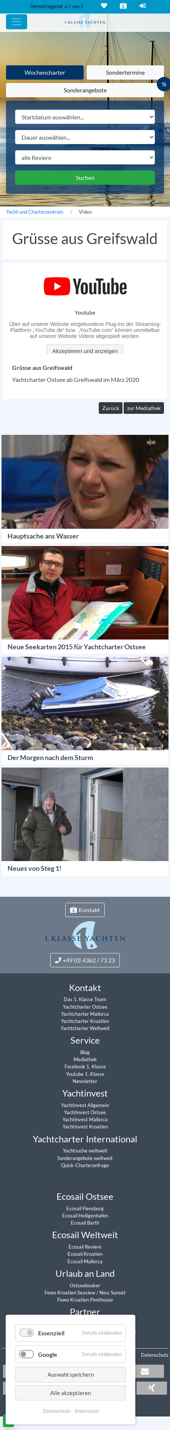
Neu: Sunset (113, 1293)
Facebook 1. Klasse (85, 1066)
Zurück (110, 408)
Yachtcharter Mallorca (85, 1014)
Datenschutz (154, 1355)
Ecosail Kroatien (85, 1254)
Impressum (87, 1411)
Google (47, 1354)
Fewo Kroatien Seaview (70, 1293)
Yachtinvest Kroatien (85, 1127)
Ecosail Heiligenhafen (85, 1216)
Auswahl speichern (70, 1374)
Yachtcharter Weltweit (85, 1028)
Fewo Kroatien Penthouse (85, 1300)
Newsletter (85, 1081)
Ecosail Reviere (85, 1247)
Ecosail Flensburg (85, 1208)
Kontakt (122, 5)
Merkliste (103, 5)
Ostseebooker (85, 1285)
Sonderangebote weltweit (85, 1158)
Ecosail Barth (85, 1223)
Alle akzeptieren (70, 1392)
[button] (145, 1371)
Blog (85, 1052)
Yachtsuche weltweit (85, 1151)
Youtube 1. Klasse (85, 1074)
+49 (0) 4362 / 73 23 (85, 960)
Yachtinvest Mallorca (85, 1119)
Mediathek (85, 1059)
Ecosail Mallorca (85, 1261)
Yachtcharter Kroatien (85, 1021)
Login (141, 5)
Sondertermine (125, 72)
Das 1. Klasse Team (85, 999)
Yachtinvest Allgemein (85, 1105)
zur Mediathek (144, 408)
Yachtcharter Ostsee (85, 1007)
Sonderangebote (85, 90)
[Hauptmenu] (16, 21)
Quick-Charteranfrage (85, 1165)
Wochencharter (45, 72)
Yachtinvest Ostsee (85, 1112)
